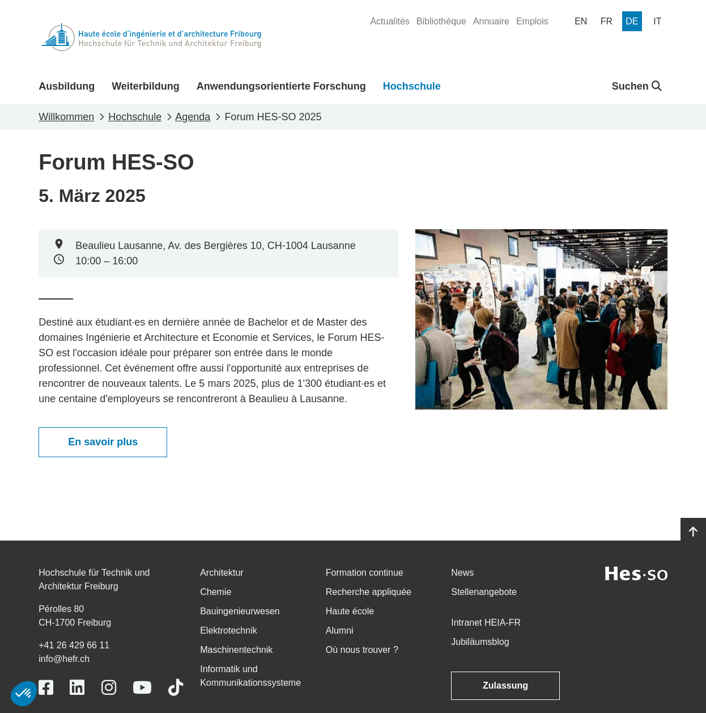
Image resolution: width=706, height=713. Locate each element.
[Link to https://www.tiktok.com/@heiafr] (175, 687)
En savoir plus (103, 442)
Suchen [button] (637, 86)
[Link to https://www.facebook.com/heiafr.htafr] (46, 687)
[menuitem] (389, 21)
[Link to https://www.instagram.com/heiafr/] (108, 687)
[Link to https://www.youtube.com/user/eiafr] (142, 687)
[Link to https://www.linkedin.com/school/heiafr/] (77, 687)
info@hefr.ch (64, 659)
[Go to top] (693, 532)
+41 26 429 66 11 (74, 645)
